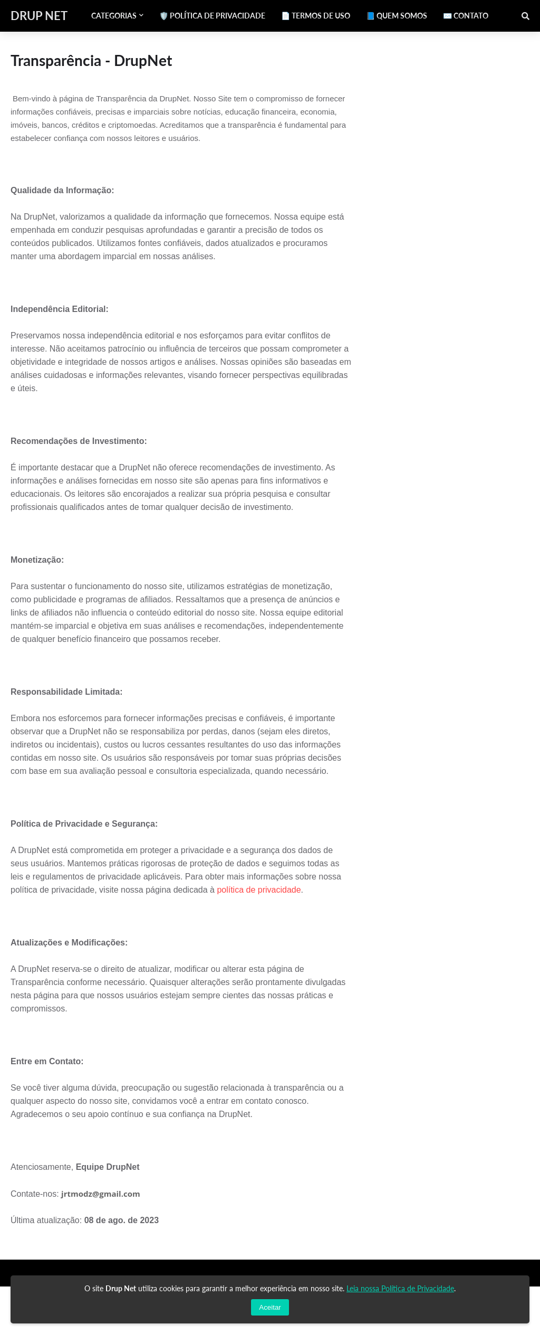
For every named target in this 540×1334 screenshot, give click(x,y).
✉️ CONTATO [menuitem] (465, 15)
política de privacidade (259, 889)
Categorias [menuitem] (114, 15)
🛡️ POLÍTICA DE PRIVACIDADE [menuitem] (212, 15)
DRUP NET (39, 15)
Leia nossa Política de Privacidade (400, 1288)
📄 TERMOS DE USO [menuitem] (315, 15)
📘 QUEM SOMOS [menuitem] (396, 15)
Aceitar (270, 1307)
